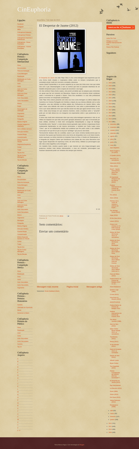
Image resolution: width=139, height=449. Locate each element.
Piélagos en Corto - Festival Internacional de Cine (114, 42)
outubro (112, 130)
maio (112, 145)
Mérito (19, 310)
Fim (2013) (113, 195)
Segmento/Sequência (24, 144)
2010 (110, 429)
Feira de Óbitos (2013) (114, 274)
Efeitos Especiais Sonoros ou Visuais (23, 237)
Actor (19, 83)
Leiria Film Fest (111, 38)
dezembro (113, 124)
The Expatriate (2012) (114, 367)
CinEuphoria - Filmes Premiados (23, 43)
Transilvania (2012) (113, 337)
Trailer (19, 150)
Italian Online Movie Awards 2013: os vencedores (115, 331)
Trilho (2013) (114, 166)
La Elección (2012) (116, 388)
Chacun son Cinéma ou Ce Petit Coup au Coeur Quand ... (116, 226)
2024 (110, 89)
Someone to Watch (23, 313)
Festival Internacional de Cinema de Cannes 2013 (116, 314)
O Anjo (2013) (114, 294)
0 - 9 (18, 430)
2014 (110, 119)
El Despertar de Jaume (47, 78)
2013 (110, 122)
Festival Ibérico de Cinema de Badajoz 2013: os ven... (115, 281)
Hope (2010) (114, 215)
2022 (110, 94)
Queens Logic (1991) (114, 290)
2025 (110, 85)
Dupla (19, 106)
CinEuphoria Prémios (24, 35)
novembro (113, 127)
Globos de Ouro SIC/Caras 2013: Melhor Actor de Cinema (115, 260)
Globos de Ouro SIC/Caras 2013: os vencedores (115, 234)
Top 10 (19, 347)
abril (111, 410)
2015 (110, 116)
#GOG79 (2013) (115, 302)
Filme (19, 65)
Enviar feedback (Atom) (52, 291)
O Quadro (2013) (115, 155)
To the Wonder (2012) (114, 345)
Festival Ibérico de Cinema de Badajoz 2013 (115, 306)
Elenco (19, 103)
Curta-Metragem (22, 73)
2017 (110, 110)
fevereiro (113, 416)
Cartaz (19, 147)
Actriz (19, 86)
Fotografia (20, 119)
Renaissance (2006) (114, 405)
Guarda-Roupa (22, 134)
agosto (112, 136)
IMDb (19, 29)
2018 (110, 107)
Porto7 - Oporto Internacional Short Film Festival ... (115, 171)
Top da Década (22, 160)
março (112, 413)
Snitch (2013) (114, 394)
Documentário (21, 68)
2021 (110, 98)
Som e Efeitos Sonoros (24, 129)
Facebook (20, 24)
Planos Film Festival (112, 47)
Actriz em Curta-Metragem (22, 94)
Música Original (22, 122)
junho (112, 142)
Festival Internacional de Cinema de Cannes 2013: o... (116, 188)
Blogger (81, 445)
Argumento (20, 113)
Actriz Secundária (22, 100)
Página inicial (72, 287)
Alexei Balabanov (115, 287)
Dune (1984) (114, 391)
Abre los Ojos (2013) (114, 325)
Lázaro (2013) (114, 221)
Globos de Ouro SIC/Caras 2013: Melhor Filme (115, 251)
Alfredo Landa (114, 360)
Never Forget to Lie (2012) (115, 151)
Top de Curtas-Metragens (21, 156)
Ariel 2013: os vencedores (114, 159)
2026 (110, 83)
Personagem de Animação (22, 109)
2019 (110, 103)
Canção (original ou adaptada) (23, 125)
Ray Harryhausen (115, 385)
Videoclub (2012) (115, 163)
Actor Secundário (22, 98)
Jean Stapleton (114, 148)
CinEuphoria (34, 9)
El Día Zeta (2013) (115, 218)
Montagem (20, 116)
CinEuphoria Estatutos (24, 32)
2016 (110, 112)
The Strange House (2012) (115, 211)
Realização (20, 76)
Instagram (20, 27)
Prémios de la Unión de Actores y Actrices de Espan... (114, 204)
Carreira (19, 305)
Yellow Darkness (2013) (115, 401)
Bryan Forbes (114, 363)
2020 (110, 101)
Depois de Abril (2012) (114, 356)
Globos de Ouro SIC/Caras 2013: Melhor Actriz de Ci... (115, 268)
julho (112, 139)
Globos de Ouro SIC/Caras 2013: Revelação (115, 242)
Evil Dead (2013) (115, 397)
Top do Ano (20, 152)
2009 (110, 432)
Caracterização (22, 137)
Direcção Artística (22, 131)
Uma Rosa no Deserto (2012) (115, 298)
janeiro (112, 419)
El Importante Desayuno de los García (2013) (115, 179)
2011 (110, 426)
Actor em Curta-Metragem (22, 89)
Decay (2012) (114, 341)
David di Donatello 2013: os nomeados (115, 350)
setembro (113, 133)
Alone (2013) (114, 198)
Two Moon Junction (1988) (115, 320)
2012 (110, 423)
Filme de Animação (23, 71)
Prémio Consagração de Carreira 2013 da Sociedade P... (115, 374)
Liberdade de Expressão (25, 307)
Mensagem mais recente (47, 287)
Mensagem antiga (94, 287)
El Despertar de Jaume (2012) (115, 381)
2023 (110, 92)
